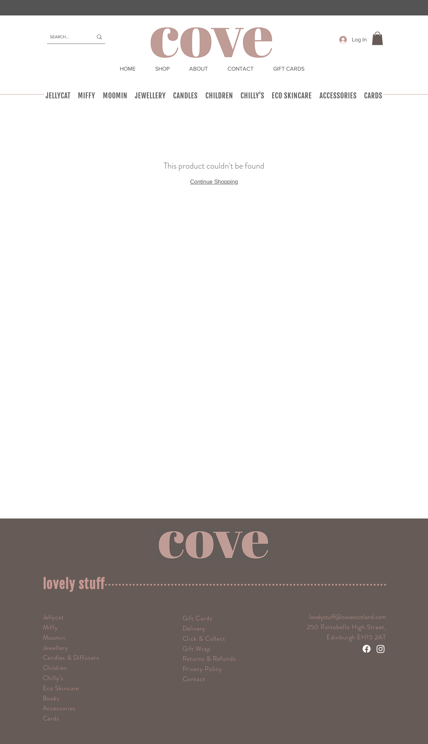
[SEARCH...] (66, 37)
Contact (194, 679)
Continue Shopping (214, 182)
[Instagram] (380, 649)
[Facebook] (366, 649)
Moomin (54, 637)
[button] (377, 38)
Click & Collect (204, 638)
